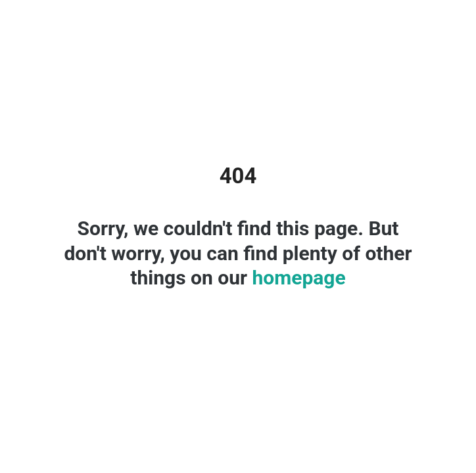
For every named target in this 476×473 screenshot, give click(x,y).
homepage (296, 277)
